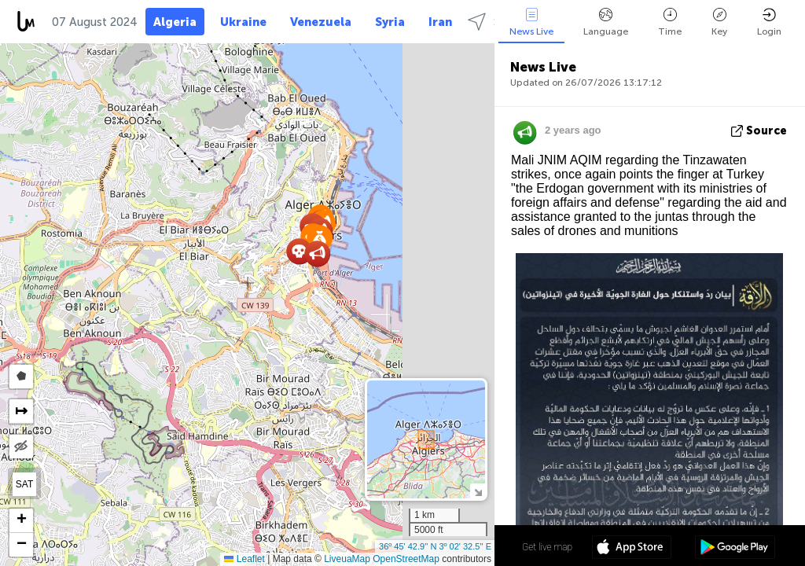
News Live (531, 22)
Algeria (175, 22)
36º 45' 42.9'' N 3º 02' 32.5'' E (435, 546)
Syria (390, 22)
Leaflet (244, 558)
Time (670, 22)
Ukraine (243, 22)
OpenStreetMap (406, 558)
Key (719, 22)
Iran (440, 22)
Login (769, 22)
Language (605, 22)
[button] (317, 253)
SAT (24, 484)
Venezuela (320, 22)
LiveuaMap (347, 558)
